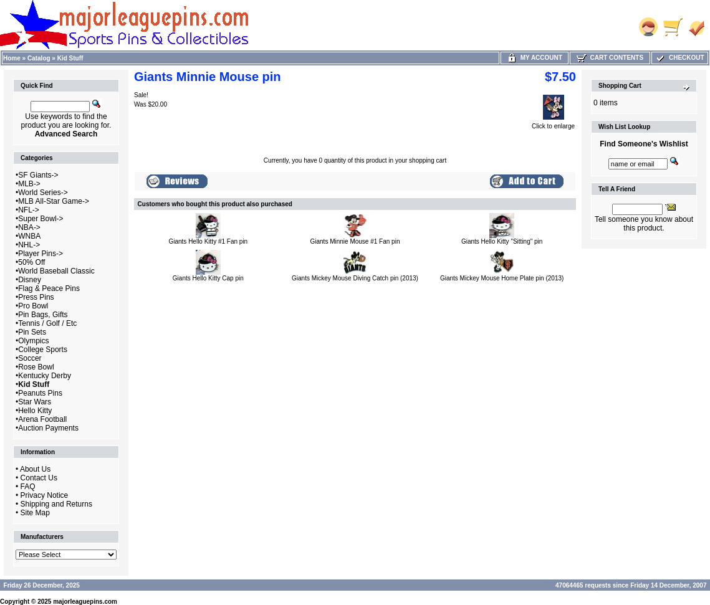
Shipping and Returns (56, 504)
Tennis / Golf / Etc (47, 323)
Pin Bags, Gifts (42, 314)
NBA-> (29, 227)
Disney (29, 279)
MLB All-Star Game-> (53, 201)
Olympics (33, 340)
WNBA (29, 236)
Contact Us (39, 478)
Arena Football (42, 419)
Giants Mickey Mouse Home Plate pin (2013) (502, 278)
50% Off (31, 262)
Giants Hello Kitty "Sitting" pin (502, 241)
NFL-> (28, 210)
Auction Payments (48, 428)
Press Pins (36, 297)
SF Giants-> (38, 175)
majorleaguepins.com (85, 601)
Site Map (35, 512)
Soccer (29, 358)
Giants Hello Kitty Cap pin (208, 278)
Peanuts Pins (40, 393)
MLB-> (29, 183)
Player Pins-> (40, 253)
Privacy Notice (45, 495)
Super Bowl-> (40, 218)
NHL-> (29, 245)
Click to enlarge (553, 123)
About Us (35, 469)
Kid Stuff (70, 58)
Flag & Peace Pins (49, 288)
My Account (534, 57)
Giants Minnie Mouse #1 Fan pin (355, 241)
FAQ (28, 486)
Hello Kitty (35, 410)
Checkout (679, 57)
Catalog (38, 58)
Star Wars (34, 402)
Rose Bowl (36, 367)
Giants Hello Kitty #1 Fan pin (207, 241)
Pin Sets (32, 332)
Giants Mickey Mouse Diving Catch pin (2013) (355, 278)
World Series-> (42, 192)
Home (12, 58)
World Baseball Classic (56, 271)
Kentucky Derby (44, 375)
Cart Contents (610, 57)
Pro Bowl (33, 306)
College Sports (42, 349)
